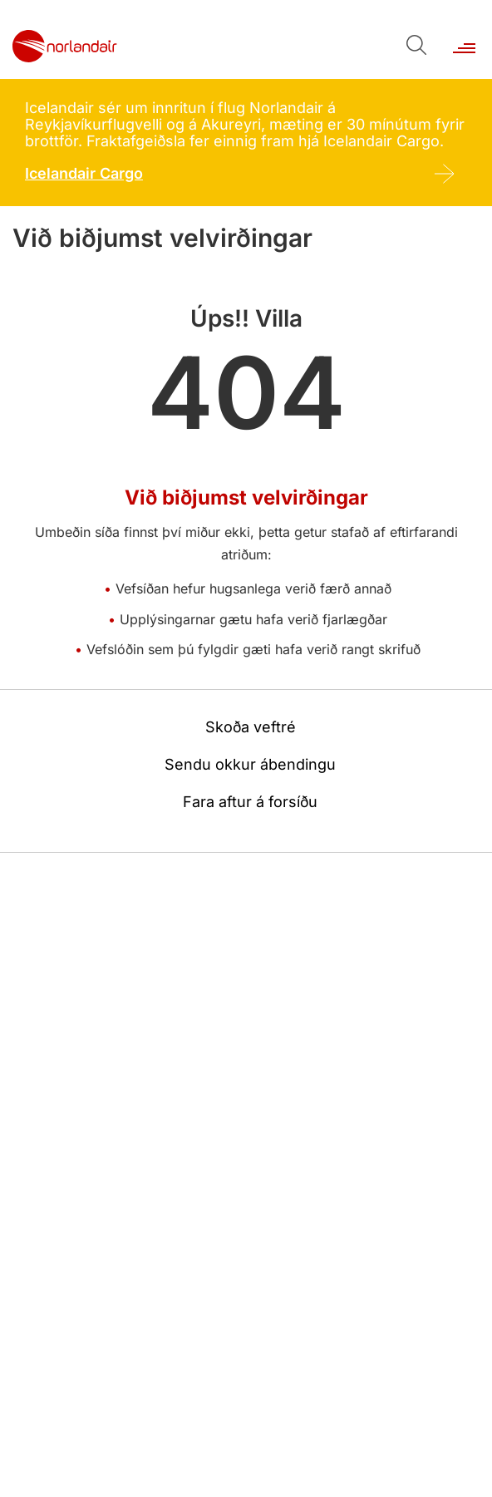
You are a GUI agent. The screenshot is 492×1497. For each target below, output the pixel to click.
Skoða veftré (250, 727)
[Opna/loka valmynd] (463, 39)
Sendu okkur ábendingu (250, 764)
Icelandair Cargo (84, 173)
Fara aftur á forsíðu (250, 801)
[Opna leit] (415, 43)
